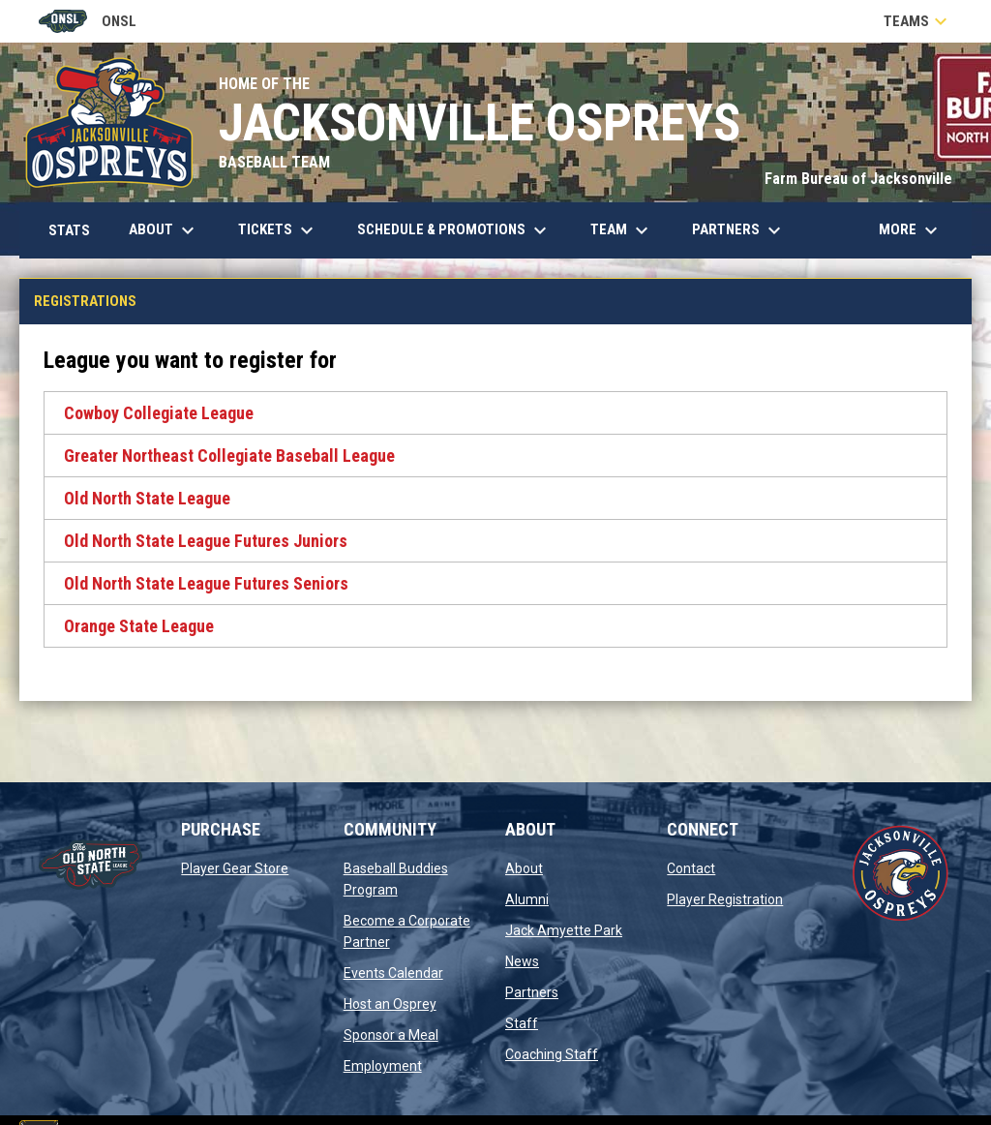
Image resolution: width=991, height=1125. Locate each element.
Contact (691, 868)
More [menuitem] (911, 230)
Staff (521, 1023)
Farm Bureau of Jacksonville (858, 178)
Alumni (527, 899)
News (522, 961)
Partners (531, 992)
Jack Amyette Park (563, 930)
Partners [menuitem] (739, 230)
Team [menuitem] (621, 230)
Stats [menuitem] (76, 230)
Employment (383, 1066)
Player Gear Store (234, 868)
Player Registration (725, 899)
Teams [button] (918, 21)
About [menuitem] (164, 230)
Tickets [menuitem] (278, 230)
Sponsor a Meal (391, 1035)
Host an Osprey (390, 1004)
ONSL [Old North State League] (87, 21)
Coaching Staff (551, 1054)
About (524, 868)
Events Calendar (393, 973)
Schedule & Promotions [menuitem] (454, 230)
